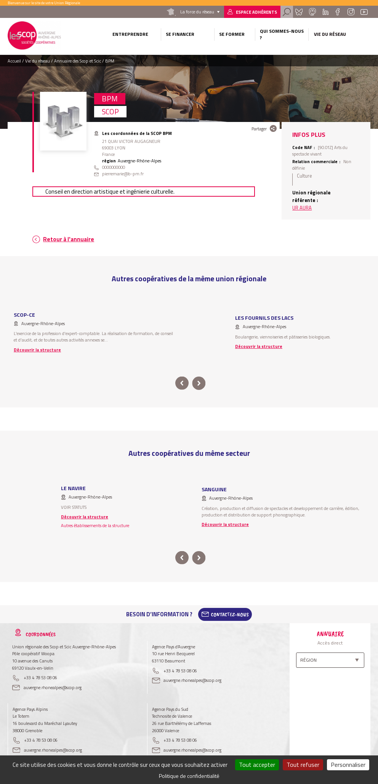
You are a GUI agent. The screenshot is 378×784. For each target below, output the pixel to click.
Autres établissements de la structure (95, 525)
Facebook (337, 12)
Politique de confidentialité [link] (189, 776)
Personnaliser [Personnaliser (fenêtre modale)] (348, 764)
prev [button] (182, 383)
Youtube (364, 12)
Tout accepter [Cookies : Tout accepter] (257, 764)
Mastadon (312, 12)
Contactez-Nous (229, 614)
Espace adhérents (256, 12)
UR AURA (302, 208)
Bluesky (299, 12)
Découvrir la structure (37, 349)
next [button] (199, 383)
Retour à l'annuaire (68, 239)
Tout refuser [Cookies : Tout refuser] (303, 764)
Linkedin (325, 12)
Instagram (350, 12)
